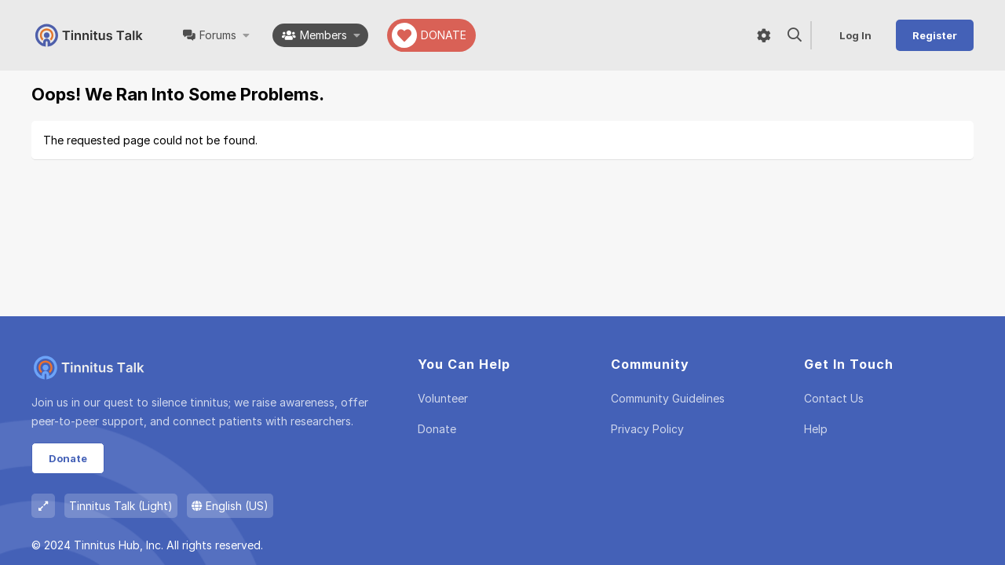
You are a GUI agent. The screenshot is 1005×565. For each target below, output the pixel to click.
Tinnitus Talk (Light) (121, 505)
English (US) (230, 505)
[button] (247, 35)
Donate (68, 458)
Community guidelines (668, 398)
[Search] (795, 35)
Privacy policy (647, 429)
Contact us (834, 398)
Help (816, 429)
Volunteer (443, 398)
